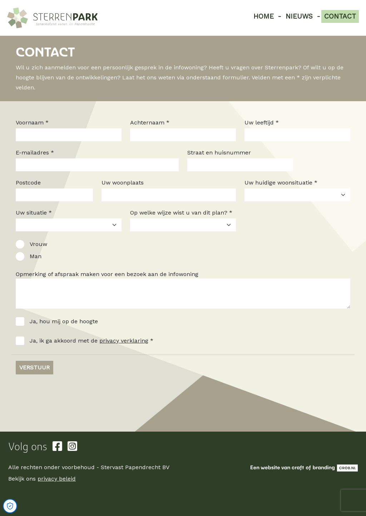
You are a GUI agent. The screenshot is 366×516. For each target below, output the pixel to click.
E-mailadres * (35, 152)
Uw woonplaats (123, 182)
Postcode (28, 182)
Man (35, 256)
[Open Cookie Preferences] (10, 506)
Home (263, 16)
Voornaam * (32, 122)
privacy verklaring (123, 340)
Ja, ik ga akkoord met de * (91, 340)
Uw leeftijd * (261, 122)
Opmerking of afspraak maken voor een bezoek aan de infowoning (107, 274)
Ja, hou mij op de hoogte (64, 321)
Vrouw (38, 244)
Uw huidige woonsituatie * (280, 182)
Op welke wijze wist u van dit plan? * (181, 212)
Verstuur (34, 367)
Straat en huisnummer (219, 152)
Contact (340, 16)
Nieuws (299, 16)
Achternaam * (149, 122)
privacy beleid (57, 478)
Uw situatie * (34, 212)
